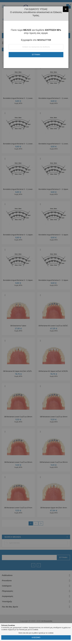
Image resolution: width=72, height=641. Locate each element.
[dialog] (36, 320)
